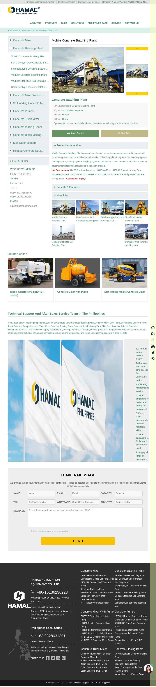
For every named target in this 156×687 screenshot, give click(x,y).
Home (24, 30)
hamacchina (16, 183)
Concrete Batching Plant (50, 30)
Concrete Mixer (63, 323)
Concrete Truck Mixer (40, 326)
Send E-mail (75, 133)
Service (116, 23)
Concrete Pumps (22, 326)
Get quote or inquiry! (76, 179)
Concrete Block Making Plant (87, 326)
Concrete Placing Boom (62, 326)
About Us (35, 23)
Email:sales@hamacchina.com (40, 2)
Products (51, 23)
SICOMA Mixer (104, 170)
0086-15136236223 (20, 174)
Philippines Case (98, 23)
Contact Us (132, 23)
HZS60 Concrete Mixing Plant (127, 170)
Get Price (124, 133)
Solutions (77, 23)
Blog (64, 23)
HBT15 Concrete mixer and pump (118, 175)
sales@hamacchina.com (23, 205)
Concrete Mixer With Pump (107, 323)
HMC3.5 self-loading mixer (82, 170)
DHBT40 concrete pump (63, 175)
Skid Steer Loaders (111, 326)
